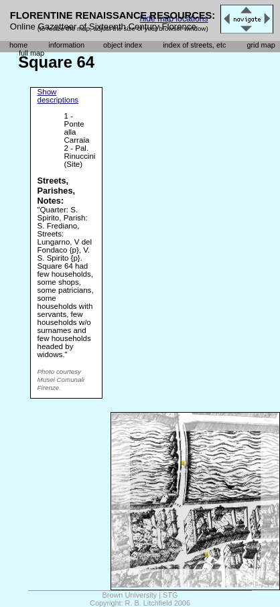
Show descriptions (58, 96)
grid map (261, 45)
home (18, 45)
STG (170, 595)
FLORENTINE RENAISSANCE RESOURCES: (113, 15)
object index (122, 45)
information (66, 45)
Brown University (129, 595)
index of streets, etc (194, 45)
